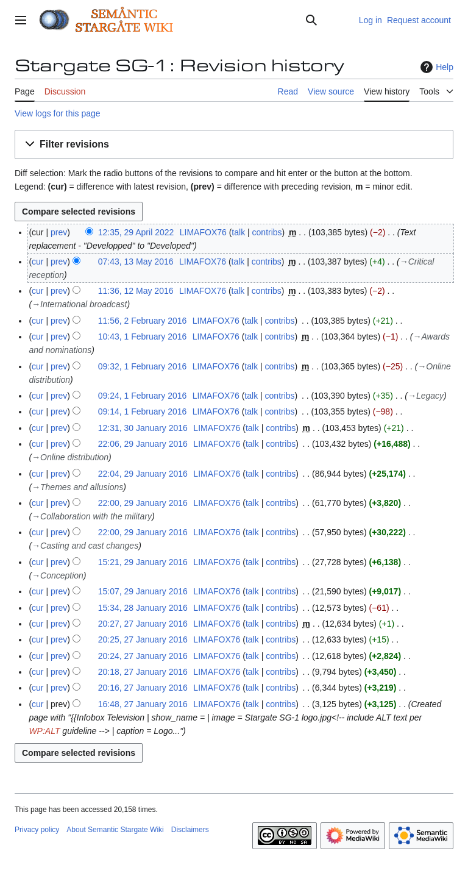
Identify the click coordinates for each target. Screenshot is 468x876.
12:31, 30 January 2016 (143, 428)
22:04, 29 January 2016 (143, 474)
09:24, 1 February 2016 (142, 396)
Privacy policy (37, 829)
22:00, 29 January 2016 (143, 503)
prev (59, 232)
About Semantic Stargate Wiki (114, 829)
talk (238, 232)
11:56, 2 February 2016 (142, 321)
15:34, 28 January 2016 (143, 608)
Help (435, 67)
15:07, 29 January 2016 (143, 591)
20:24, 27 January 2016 (143, 656)
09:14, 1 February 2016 (142, 411)
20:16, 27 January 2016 (143, 688)
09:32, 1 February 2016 (142, 366)
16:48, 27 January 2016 (143, 704)
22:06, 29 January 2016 (143, 444)
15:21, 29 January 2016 (143, 562)
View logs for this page (58, 113)
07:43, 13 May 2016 (136, 261)
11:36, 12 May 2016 (136, 291)
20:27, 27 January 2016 (143, 624)
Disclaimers (190, 829)
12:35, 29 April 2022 (136, 232)
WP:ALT (44, 731)
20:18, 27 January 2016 (143, 672)
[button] (234, 145)
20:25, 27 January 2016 (143, 639)
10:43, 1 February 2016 (142, 336)
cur (37, 261)
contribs (267, 232)
